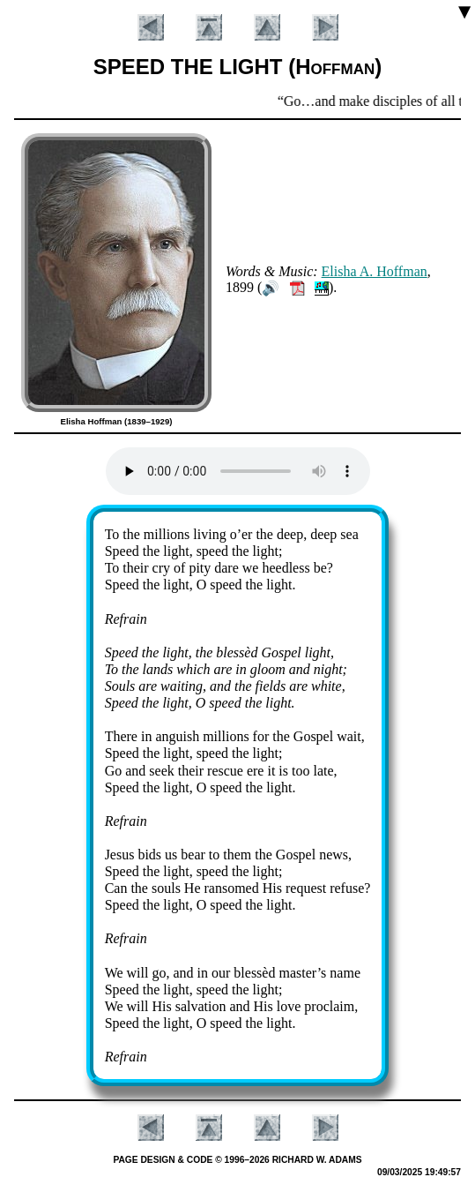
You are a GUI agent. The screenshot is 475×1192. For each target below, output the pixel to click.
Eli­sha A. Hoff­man (374, 271)
